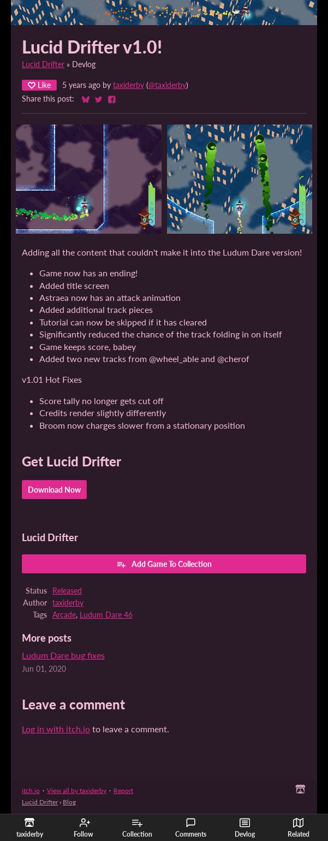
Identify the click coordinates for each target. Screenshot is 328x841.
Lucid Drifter (43, 64)
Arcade (64, 615)
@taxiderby (167, 85)
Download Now (54, 489)
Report (123, 790)
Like (39, 85)
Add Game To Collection (164, 564)
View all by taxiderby (76, 790)
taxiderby (128, 85)
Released (67, 591)
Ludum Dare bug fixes (63, 655)
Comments (190, 828)
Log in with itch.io (56, 729)
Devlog (245, 828)
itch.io (31, 790)
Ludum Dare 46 (106, 615)
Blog (69, 802)
